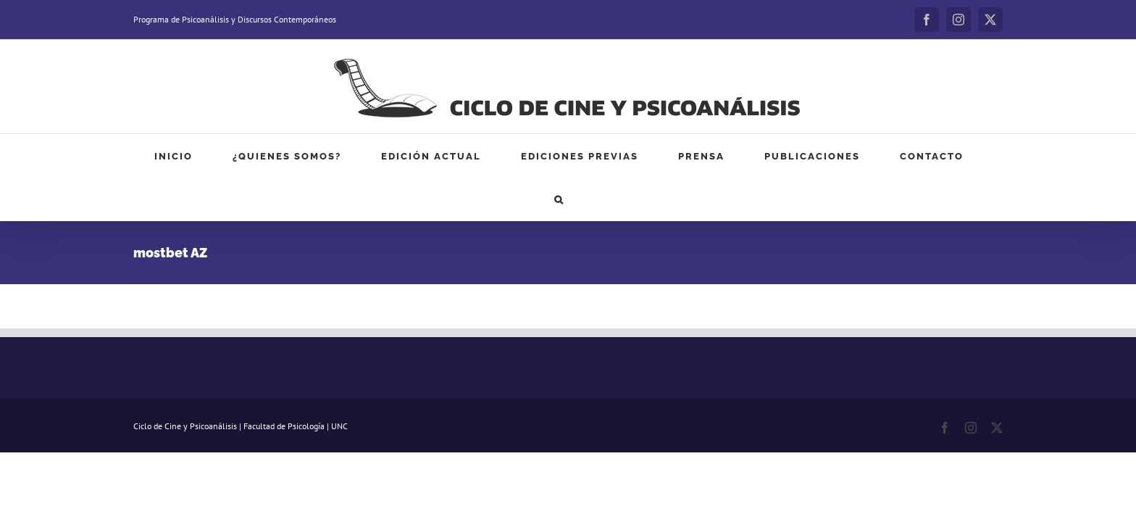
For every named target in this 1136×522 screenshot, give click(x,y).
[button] (929, 156)
